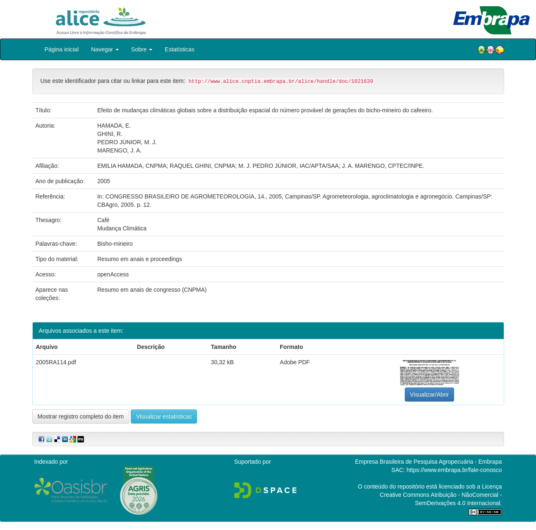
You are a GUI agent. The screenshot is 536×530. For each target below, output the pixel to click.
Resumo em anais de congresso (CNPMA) (152, 289)
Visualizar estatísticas (164, 416)
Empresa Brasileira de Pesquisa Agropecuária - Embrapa (428, 461)
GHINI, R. (110, 134)
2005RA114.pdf (56, 362)
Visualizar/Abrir (429, 394)
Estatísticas (180, 49)
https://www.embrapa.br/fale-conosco (454, 470)
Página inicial (62, 49)
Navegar (105, 49)
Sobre (141, 49)
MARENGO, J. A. (119, 150)
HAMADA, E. (114, 125)
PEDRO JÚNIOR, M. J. (127, 142)
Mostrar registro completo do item (81, 416)
